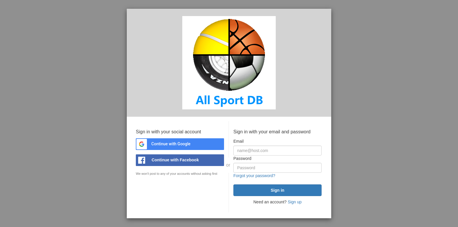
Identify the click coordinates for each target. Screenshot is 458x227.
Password (242, 158)
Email (238, 141)
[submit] (277, 190)
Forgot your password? (254, 175)
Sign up (294, 202)
